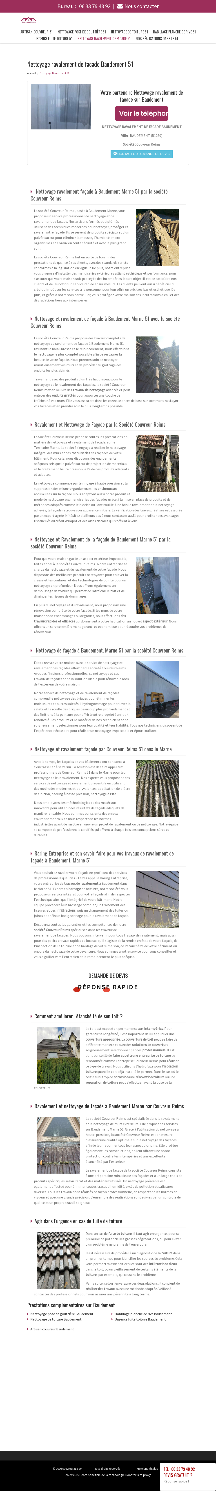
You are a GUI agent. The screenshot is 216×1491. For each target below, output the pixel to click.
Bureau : (84, 6)
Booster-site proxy (138, 1475)
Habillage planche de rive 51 (174, 32)
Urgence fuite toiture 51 (53, 38)
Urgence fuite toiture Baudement (140, 1319)
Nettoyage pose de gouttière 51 (82, 32)
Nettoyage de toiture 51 (129, 32)
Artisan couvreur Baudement (52, 1329)
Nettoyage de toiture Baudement (56, 1319)
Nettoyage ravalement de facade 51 (104, 38)
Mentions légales (147, 1469)
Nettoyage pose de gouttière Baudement (62, 1314)
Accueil (31, 73)
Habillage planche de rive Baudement (143, 1314)
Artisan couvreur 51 (36, 32)
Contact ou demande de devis (141, 154)
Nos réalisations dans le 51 (157, 38)
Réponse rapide (108, 987)
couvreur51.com (72, 1469)
